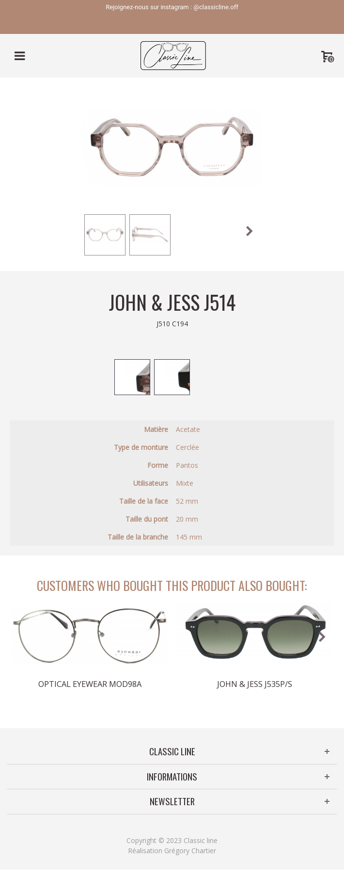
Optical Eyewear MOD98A (89, 684)
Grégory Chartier (190, 850)
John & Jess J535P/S (254, 684)
